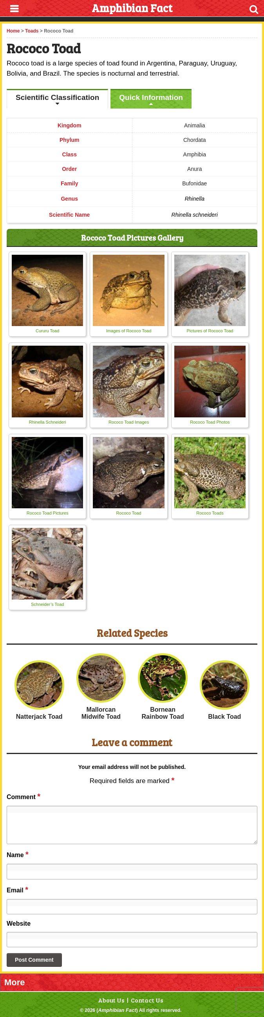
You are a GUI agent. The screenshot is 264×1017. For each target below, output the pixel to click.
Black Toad (224, 716)
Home (13, 31)
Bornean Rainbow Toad (163, 713)
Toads (31, 31)
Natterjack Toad (39, 716)
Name (18, 854)
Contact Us (147, 1000)
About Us (111, 1000)
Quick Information (151, 97)
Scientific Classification (57, 97)
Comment (23, 796)
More (14, 982)
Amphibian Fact (117, 1010)
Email (17, 889)
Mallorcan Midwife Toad (101, 713)
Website (19, 923)
